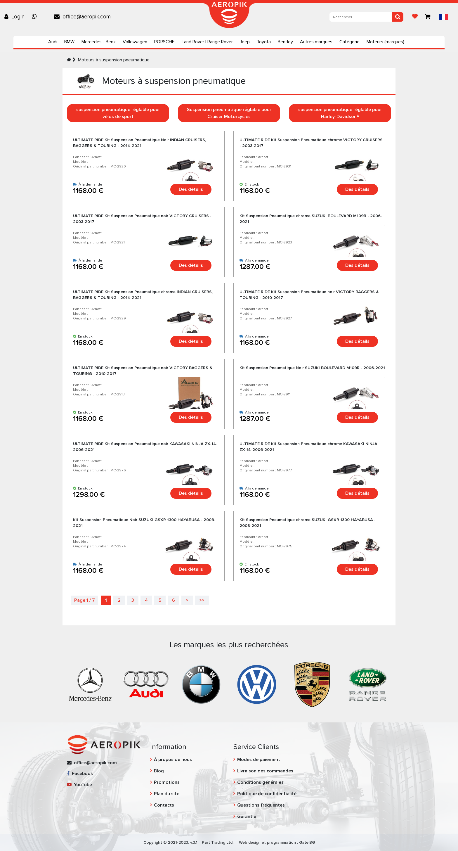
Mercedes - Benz (98, 42)
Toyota (264, 42)
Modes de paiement (258, 759)
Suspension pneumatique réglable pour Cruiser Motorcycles (229, 113)
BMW (69, 42)
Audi (52, 42)
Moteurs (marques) (385, 42)
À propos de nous (173, 759)
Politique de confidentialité (266, 794)
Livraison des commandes (265, 771)
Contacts (164, 805)
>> (201, 600)
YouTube (79, 785)
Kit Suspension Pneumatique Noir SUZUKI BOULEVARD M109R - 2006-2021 (312, 367)
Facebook (80, 773)
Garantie (246, 816)
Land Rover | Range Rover (207, 42)
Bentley (285, 42)
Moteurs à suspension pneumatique (114, 60)
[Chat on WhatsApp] (35, 16)
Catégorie (349, 42)
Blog (159, 771)
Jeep (245, 42)
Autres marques (316, 42)
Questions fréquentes (261, 805)
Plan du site (166, 794)
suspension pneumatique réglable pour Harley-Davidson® (340, 113)
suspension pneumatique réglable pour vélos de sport (118, 113)
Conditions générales (260, 782)
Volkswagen (135, 42)
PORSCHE (164, 42)
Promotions (167, 782)
